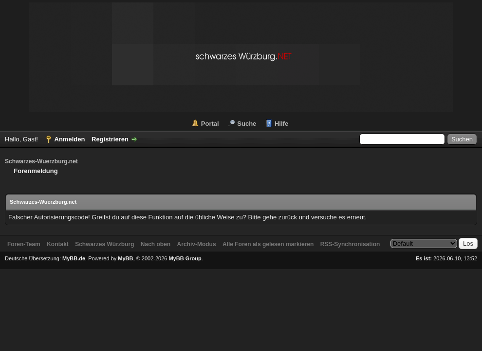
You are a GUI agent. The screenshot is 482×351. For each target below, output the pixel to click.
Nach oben (155, 244)
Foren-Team (23, 244)
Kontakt (58, 244)
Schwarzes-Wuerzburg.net (41, 161)
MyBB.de (73, 258)
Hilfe (281, 123)
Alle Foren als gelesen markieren (268, 244)
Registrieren (110, 139)
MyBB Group (184, 258)
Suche (246, 123)
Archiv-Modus (196, 244)
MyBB (125, 258)
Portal (210, 123)
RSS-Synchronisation (350, 244)
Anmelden (70, 139)
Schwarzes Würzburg (104, 244)
